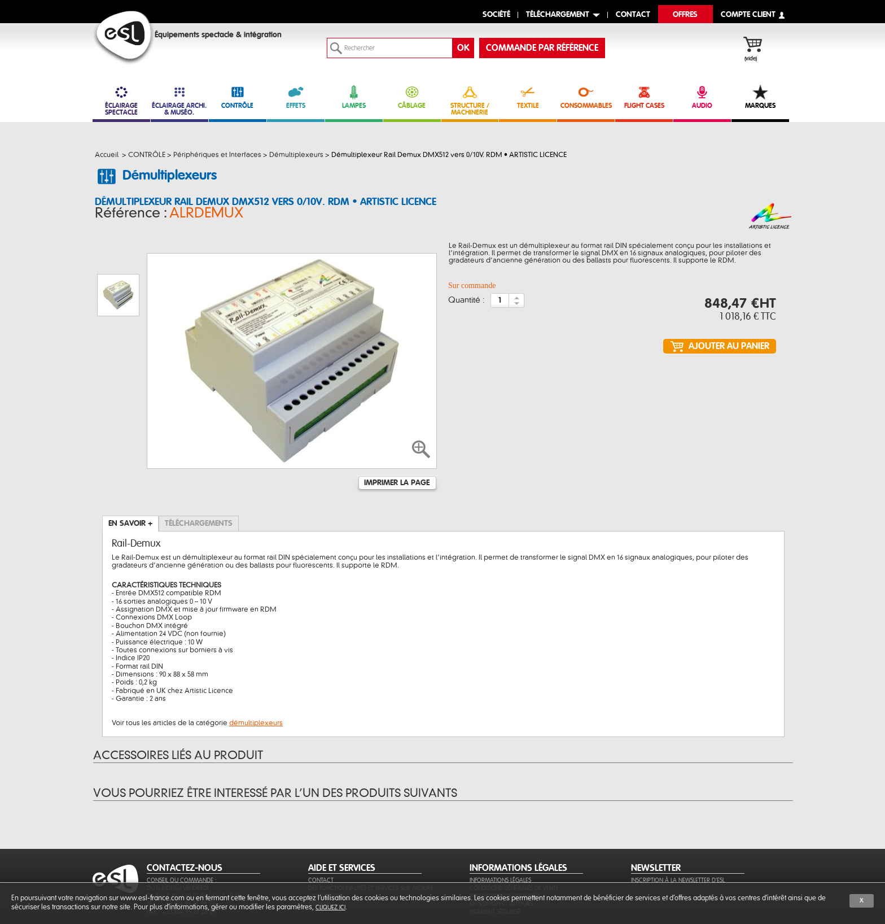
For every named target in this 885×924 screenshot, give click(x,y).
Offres (685, 15)
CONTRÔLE (237, 97)
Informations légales (500, 825)
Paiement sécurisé (495, 857)
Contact (321, 825)
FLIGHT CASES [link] (644, 97)
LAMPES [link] (354, 97)
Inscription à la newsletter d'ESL (678, 825)
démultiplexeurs (256, 668)
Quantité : (466, 304)
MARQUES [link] (760, 97)
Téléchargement (557, 15)
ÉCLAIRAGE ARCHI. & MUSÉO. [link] (179, 100)
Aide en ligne (326, 841)
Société (496, 15)
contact (633, 15)
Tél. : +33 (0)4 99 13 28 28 (181, 849)
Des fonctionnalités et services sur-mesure (370, 833)
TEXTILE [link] (528, 97)
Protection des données (505, 841)
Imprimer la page (397, 428)
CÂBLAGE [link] (412, 97)
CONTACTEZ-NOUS (184, 813)
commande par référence (542, 48)
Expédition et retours (501, 849)
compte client (748, 15)
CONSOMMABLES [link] (586, 97)
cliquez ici (330, 907)
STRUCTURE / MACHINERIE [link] (470, 100)
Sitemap (319, 849)
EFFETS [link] (296, 97)
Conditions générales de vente (514, 833)
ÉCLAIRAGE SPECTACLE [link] (121, 100)
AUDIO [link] (702, 97)
